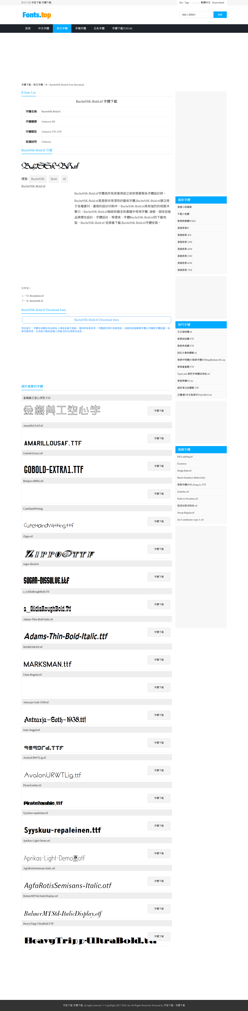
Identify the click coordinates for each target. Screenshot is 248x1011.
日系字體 (99, 28)
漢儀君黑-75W (184, 270)
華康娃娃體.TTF (185, 339)
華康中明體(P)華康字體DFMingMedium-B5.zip (201, 360)
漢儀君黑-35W (184, 242)
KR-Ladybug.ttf (185, 456)
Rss (181, 2)
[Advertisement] (124, 58)
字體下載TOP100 (122, 28)
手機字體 (80, 28)
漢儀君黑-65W (184, 263)
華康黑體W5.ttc (185, 381)
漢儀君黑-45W (184, 249)
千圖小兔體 (183, 214)
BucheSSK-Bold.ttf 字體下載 (96, 101)
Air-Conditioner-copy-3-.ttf (190, 519)
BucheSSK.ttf (36, 301)
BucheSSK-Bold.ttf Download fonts (96, 320)
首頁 (28, 28)
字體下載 (46, 2)
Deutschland (218, 2)
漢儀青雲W (183, 228)
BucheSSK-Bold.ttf (51, 111)
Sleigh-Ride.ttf (184, 470)
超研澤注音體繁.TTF (188, 388)
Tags (187, 2)
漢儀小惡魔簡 (184, 207)
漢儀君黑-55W (184, 256)
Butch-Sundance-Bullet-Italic (191, 477)
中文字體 (43, 28)
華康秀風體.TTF (185, 346)
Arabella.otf (183, 491)
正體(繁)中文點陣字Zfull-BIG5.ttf (194, 395)
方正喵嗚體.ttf (184, 332)
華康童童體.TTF (185, 367)
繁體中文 (206, 2)
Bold (54, 179)
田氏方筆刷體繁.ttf (187, 353)
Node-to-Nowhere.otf (187, 498)
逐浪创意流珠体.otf (187, 505)
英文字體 (62, 28)
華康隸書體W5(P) (186, 221)
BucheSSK (38, 179)
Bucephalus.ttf (37, 296)
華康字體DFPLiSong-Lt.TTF (191, 484)
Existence (182, 463)
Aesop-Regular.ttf (185, 512)
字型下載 (36, 2)
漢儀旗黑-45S (184, 235)
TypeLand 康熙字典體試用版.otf (193, 374)
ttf (64, 179)
